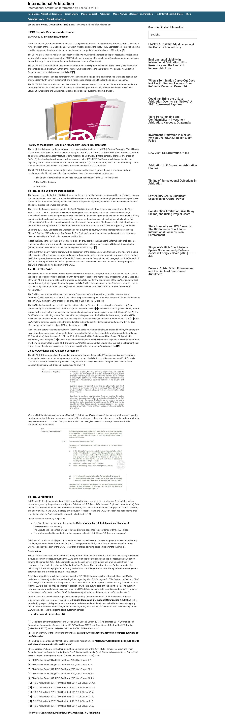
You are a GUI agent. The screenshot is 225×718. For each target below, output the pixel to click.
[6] (95, 246)
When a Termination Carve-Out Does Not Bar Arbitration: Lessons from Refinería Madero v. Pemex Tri (171, 83)
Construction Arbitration (52, 705)
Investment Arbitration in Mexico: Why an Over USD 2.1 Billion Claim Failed (170, 137)
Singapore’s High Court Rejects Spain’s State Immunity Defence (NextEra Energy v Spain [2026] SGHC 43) (172, 252)
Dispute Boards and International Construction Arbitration (99, 596)
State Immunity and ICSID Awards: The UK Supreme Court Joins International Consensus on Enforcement (170, 231)
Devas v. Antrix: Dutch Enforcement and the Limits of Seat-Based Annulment (171, 271)
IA (120, 714)
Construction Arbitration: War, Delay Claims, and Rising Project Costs (171, 212)
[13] (118, 343)
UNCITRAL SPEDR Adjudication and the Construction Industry (171, 46)
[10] (131, 316)
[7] (41, 288)
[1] (121, 46)
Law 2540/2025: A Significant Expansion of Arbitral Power (167, 197)
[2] (123, 50)
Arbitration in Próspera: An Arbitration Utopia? (172, 167)
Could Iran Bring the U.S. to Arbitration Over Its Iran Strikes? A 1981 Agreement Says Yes (170, 101)
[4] (96, 155)
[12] (55, 337)
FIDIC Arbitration (74, 705)
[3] (73, 71)
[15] (88, 511)
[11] (85, 323)
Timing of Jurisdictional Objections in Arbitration (172, 182)
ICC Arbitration (92, 705)
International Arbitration (51, 3)
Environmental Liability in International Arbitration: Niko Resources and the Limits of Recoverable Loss (167, 64)
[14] (83, 362)
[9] (133, 310)
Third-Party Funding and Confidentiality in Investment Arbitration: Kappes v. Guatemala (169, 119)
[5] (73, 232)
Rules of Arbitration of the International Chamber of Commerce (106, 520)
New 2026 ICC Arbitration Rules (168, 153)
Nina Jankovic (40, 610)
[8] (96, 307)
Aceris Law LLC (55, 610)
